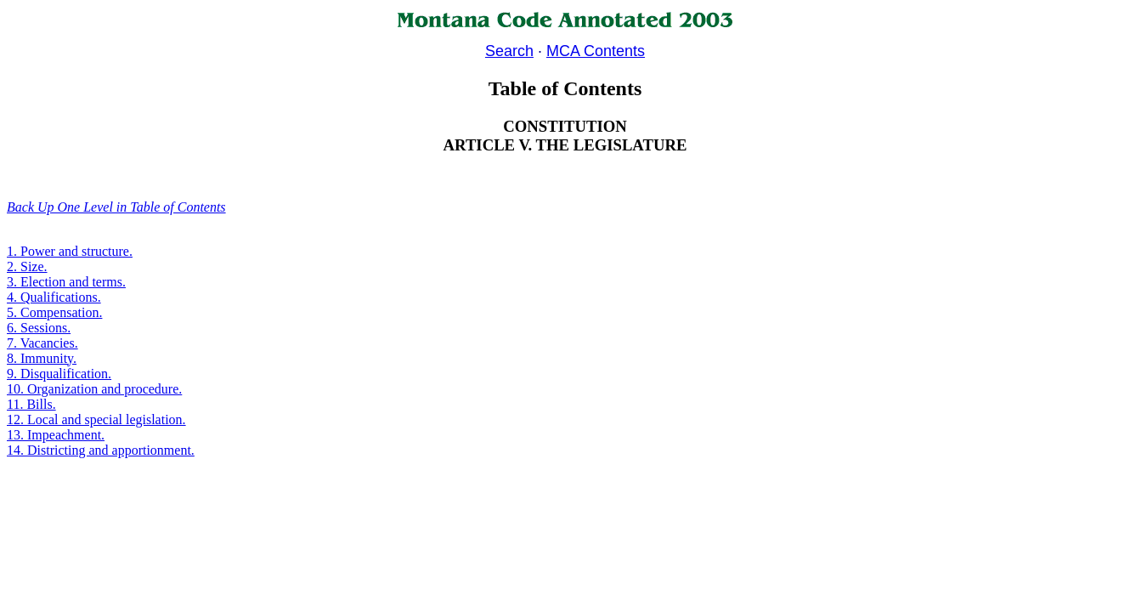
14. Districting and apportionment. (101, 450)
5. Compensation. (54, 312)
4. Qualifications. (54, 297)
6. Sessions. (39, 327)
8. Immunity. (41, 358)
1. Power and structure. (70, 251)
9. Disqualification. (59, 373)
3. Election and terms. (66, 282)
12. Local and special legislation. (96, 419)
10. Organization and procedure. (94, 389)
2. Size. (27, 266)
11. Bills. (31, 404)
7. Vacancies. (42, 343)
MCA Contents (595, 51)
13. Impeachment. (56, 435)
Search (509, 51)
